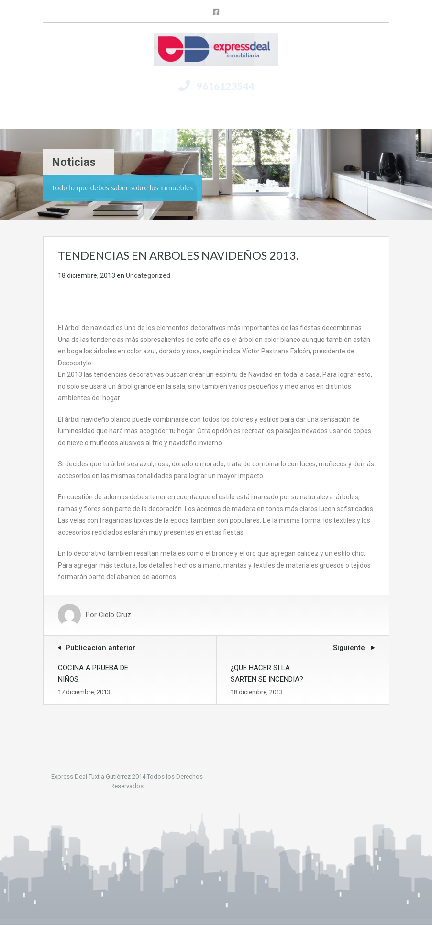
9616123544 (225, 86)
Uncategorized (148, 275)
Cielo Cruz (115, 615)
